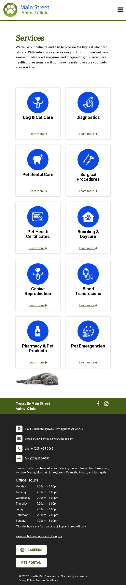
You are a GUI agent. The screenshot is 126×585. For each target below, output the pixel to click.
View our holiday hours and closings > (39, 536)
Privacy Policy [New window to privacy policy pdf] (26, 580)
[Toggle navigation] (120, 10)
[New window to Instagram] (106, 404)
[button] (38, 113)
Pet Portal (31, 563)
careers (31, 550)
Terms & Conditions (47, 580)
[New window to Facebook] (98, 404)
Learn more (38, 134)
